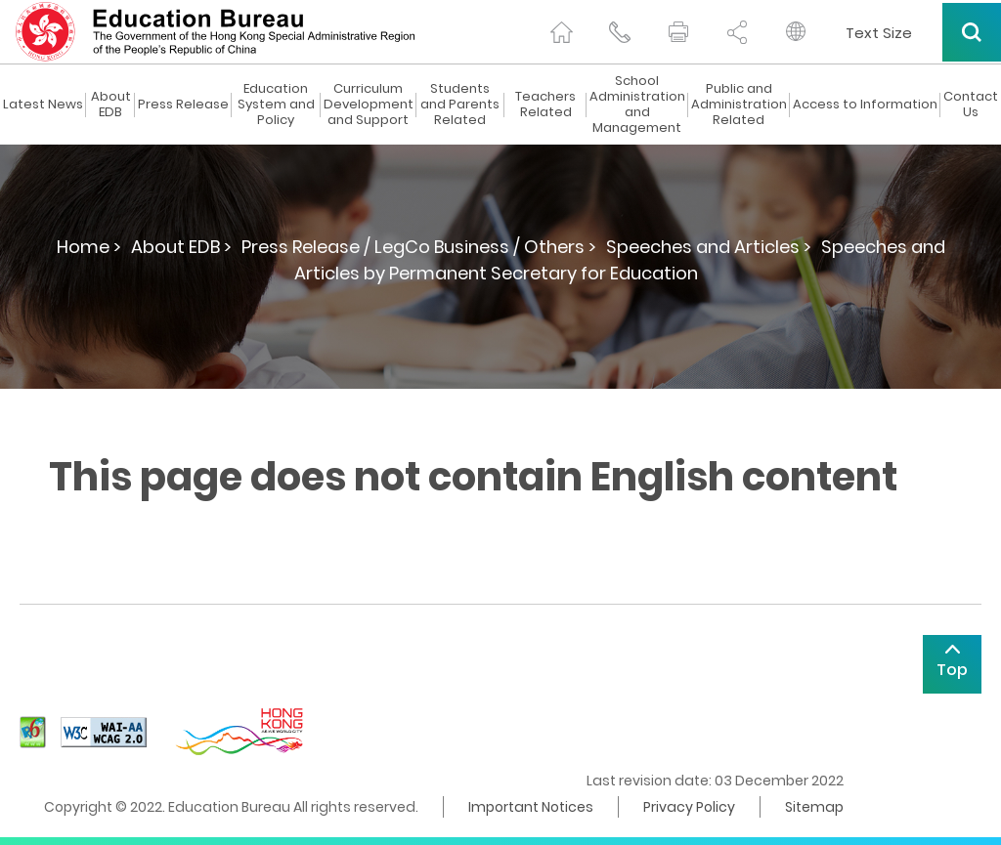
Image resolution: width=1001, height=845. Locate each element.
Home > (89, 246)
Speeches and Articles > (708, 246)
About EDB (111, 104)
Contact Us (970, 104)
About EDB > (181, 246)
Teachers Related (545, 104)
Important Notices (530, 807)
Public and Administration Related (739, 104)
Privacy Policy (689, 807)
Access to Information (865, 104)
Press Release (183, 104)
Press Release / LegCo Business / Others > (418, 246)
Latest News (43, 104)
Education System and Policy (276, 104)
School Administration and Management (637, 104)
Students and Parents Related (460, 104)
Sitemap (814, 807)
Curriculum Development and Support (368, 104)
